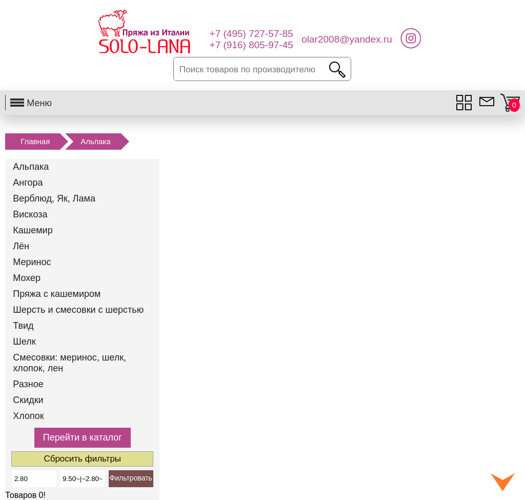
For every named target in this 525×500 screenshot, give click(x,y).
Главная (35, 141)
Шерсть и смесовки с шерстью (78, 310)
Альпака (95, 141)
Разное (28, 384)
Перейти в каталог (82, 437)
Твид (23, 326)
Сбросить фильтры (82, 459)
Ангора (28, 182)
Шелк (24, 341)
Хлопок (28, 416)
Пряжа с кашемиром (56, 294)
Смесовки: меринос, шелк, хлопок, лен (69, 362)
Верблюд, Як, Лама (54, 198)
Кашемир (32, 230)
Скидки (28, 400)
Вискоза (30, 214)
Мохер (27, 278)
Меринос (32, 262)
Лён (21, 246)
